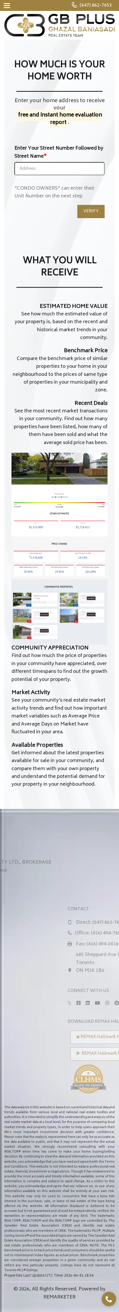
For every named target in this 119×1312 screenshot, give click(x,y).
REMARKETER (59, 1297)
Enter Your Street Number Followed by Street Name (58, 152)
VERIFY (91, 211)
